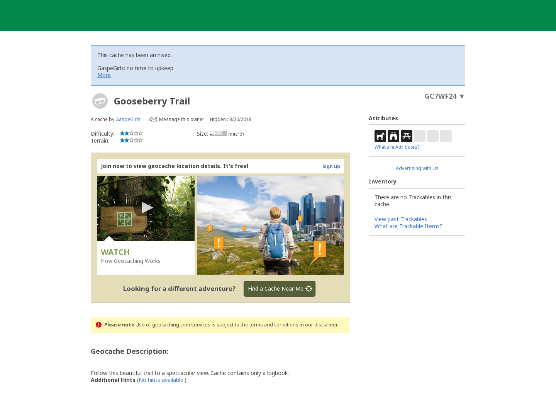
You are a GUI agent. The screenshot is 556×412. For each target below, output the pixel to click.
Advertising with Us (417, 168)
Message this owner (181, 119)
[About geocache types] (100, 101)
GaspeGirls (128, 119)
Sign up (331, 166)
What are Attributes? (397, 147)
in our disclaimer (318, 324)
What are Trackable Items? (408, 226)
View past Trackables (401, 219)
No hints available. (162, 379)
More (104, 75)
